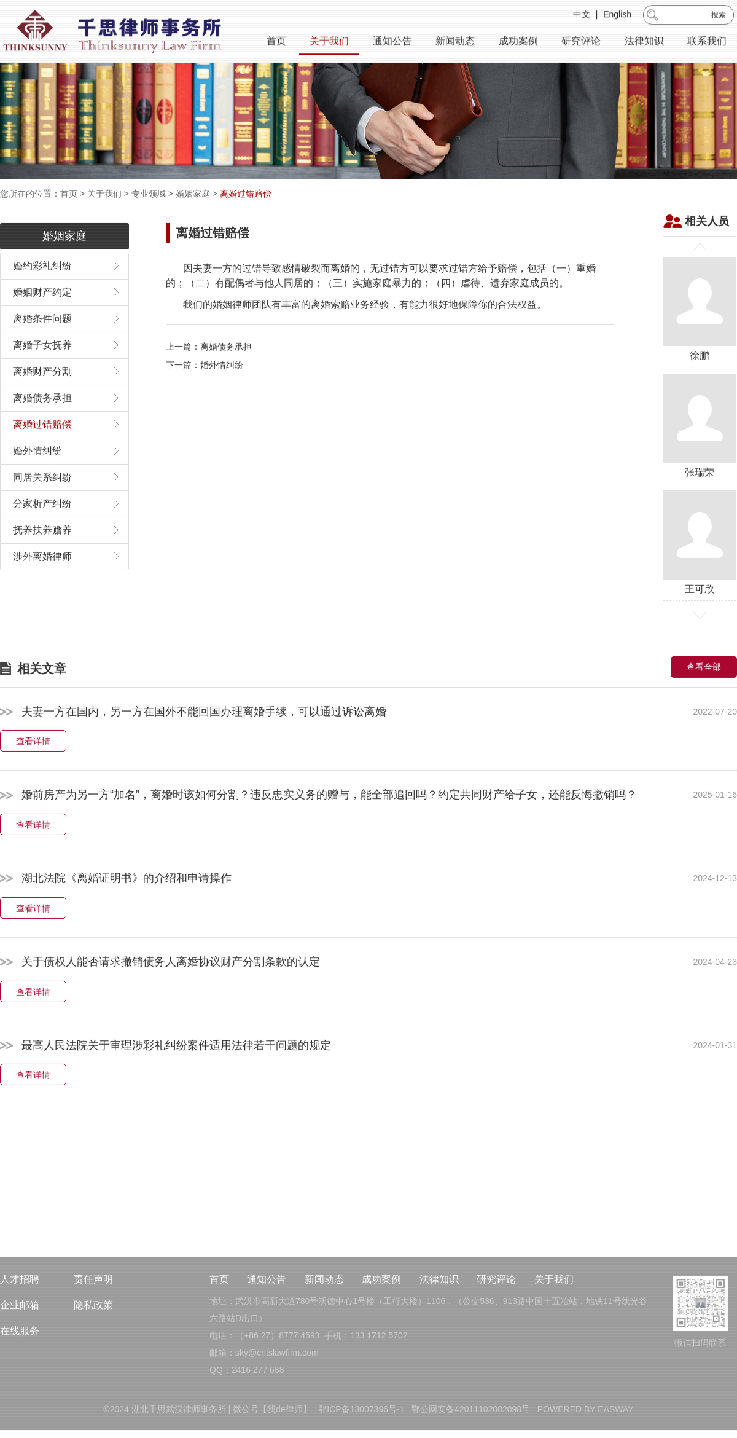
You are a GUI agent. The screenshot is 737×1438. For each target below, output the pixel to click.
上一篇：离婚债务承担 (209, 372)
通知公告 (392, 42)
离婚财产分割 (42, 396)
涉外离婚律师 (42, 581)
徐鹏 (699, 334)
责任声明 (93, 1318)
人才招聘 (19, 1318)
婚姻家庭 (193, 193)
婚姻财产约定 (42, 317)
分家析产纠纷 (42, 529)
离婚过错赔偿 (245, 193)
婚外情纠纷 (37, 476)
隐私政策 (93, 1343)
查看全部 (704, 692)
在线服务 (19, 1369)
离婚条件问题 (42, 344)
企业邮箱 (19, 1343)
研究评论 (581, 42)
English (617, 16)
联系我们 (707, 42)
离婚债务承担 (42, 423)
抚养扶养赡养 (42, 555)
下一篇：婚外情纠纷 (204, 391)
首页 (276, 42)
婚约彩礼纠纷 (42, 291)
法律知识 (644, 42)
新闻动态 (455, 42)
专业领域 (148, 193)
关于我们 (329, 42)
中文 (581, 16)
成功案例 (518, 42)
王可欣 (699, 567)
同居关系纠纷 (42, 502)
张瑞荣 (699, 451)
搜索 (718, 16)
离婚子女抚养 (42, 370)
